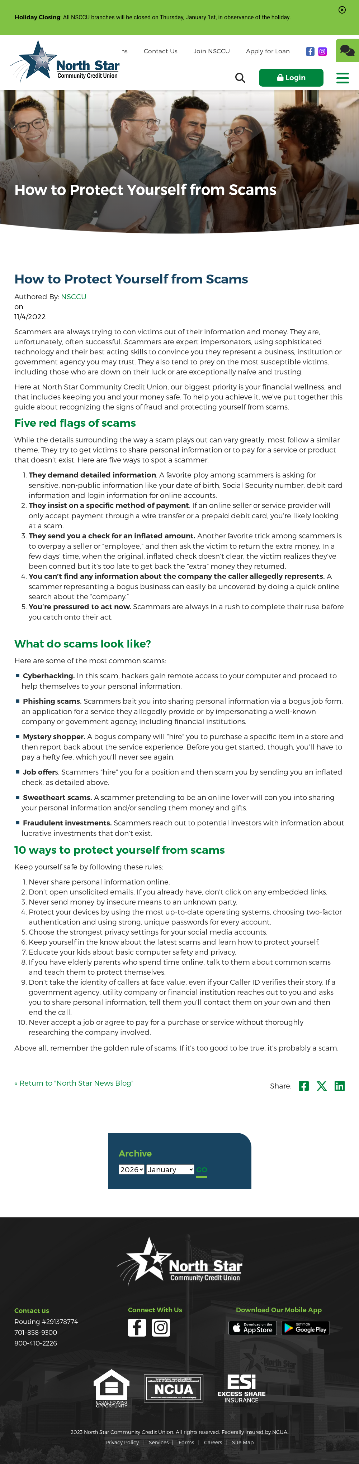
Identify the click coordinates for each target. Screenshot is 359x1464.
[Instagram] (322, 51)
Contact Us (161, 50)
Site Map (243, 1442)
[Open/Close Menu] (342, 75)
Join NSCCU (212, 50)
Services (159, 1442)
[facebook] (311, 51)
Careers (213, 1442)
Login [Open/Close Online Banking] (295, 77)
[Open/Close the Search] (240, 78)
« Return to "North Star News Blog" (73, 1082)
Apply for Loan (268, 50)
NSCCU (73, 296)
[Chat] (347, 50)
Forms (186, 1442)
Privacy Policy (122, 1442)
